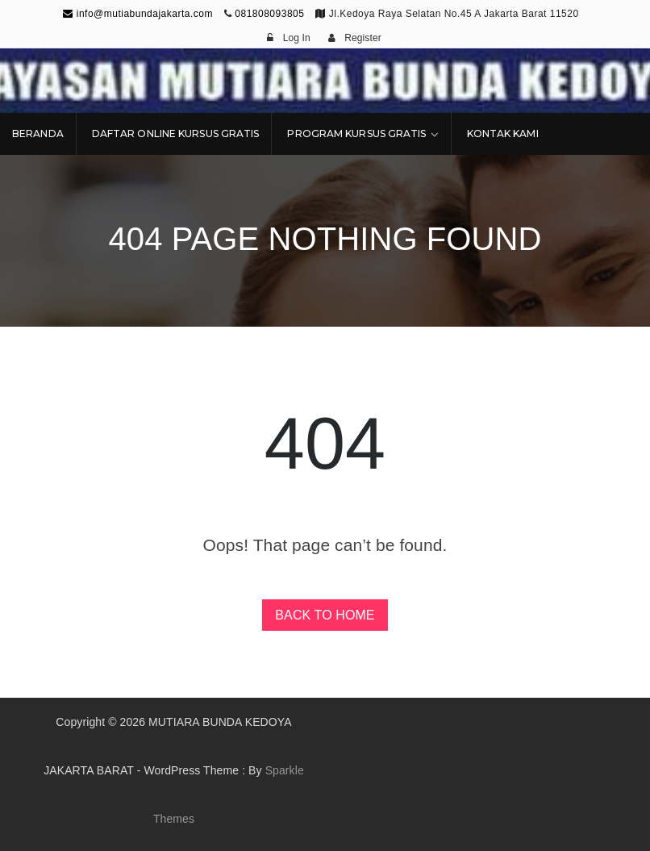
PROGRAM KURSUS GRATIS (356, 133)
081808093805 (269, 13)
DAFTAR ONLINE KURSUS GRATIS (176, 133)
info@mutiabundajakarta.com (138, 13)
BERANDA (38, 133)
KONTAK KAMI (503, 133)
